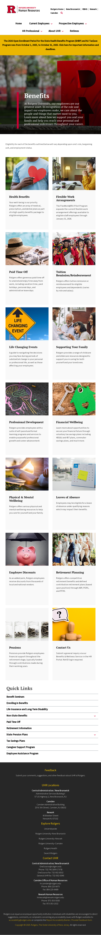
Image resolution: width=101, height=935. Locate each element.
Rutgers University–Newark (50, 838)
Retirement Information (19, 728)
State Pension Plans (51, 735)
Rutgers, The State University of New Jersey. (50, 925)
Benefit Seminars (15, 697)
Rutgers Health (50, 848)
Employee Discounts (22, 572)
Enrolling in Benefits (17, 703)
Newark (93, 9)
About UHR (54, 32)
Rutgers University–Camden (51, 843)
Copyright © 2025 (22, 925)
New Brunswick (73, 9)
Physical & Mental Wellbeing (21, 498)
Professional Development (26, 422)
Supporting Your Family (72, 347)
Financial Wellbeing (69, 422)
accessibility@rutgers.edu (20, 920)
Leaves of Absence (68, 497)
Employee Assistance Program (22, 753)
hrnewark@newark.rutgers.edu (50, 897)
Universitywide (50, 828)
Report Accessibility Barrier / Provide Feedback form (69, 920)
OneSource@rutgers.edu (50, 866)
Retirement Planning (70, 572)
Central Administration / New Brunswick (50, 790)
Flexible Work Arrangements (65, 198)
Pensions (15, 647)
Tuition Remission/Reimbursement (73, 273)
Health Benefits (19, 196)
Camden (54, 13)
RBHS (84, 9)
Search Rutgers (50, 853)
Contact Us (63, 647)
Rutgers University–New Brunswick (50, 833)
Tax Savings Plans (15, 741)
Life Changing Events (23, 347)
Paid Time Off (13, 722)
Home (18, 23)
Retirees (74, 31)
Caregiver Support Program (20, 747)
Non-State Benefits (51, 716)
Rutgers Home (56, 9)
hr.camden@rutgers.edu (50, 883)
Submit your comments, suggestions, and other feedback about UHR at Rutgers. (50, 775)
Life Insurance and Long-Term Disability (27, 709)
